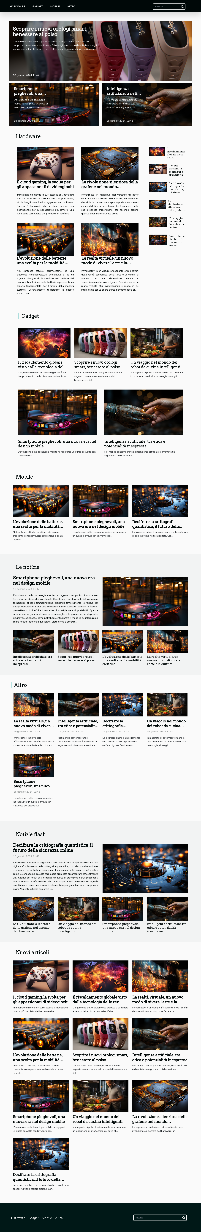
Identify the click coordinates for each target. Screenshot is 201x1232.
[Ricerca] (169, 6)
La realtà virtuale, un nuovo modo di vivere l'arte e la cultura (107, 263)
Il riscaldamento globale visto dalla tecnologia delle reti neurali (42, 367)
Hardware (17, 6)
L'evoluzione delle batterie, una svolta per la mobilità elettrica (42, 263)
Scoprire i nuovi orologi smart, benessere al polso (50, 31)
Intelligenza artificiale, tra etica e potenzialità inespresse (123, 96)
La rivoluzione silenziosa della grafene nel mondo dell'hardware (109, 187)
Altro (71, 6)
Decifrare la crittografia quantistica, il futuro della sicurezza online (176, 192)
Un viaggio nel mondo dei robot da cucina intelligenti (176, 224)
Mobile (55, 6)
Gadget (38, 6)
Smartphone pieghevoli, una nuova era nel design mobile (28, 96)
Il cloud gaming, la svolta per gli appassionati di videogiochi (45, 184)
